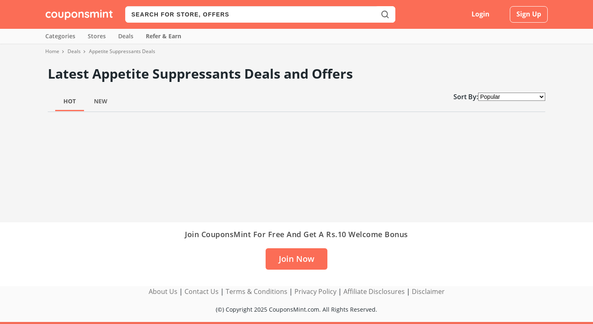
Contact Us (201, 291)
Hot (69, 101)
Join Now (296, 258)
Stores (97, 36)
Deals (125, 36)
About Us (163, 291)
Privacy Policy (315, 291)
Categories (60, 36)
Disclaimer (428, 291)
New (100, 101)
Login (481, 14)
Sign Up (528, 14)
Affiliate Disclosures (374, 291)
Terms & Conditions (256, 291)
